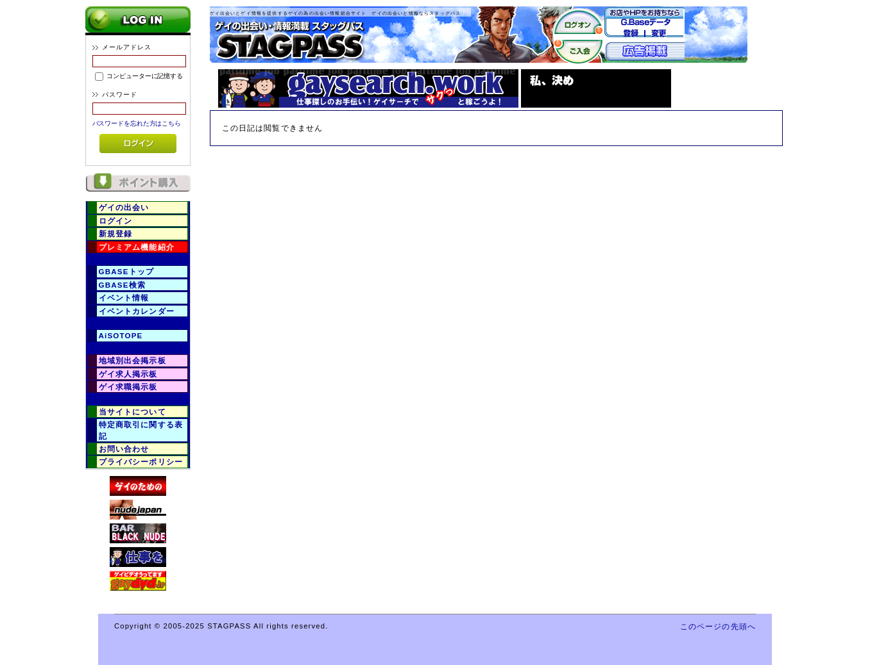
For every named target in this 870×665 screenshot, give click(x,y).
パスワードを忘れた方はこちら (137, 123)
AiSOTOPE (121, 335)
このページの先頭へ (718, 626)
